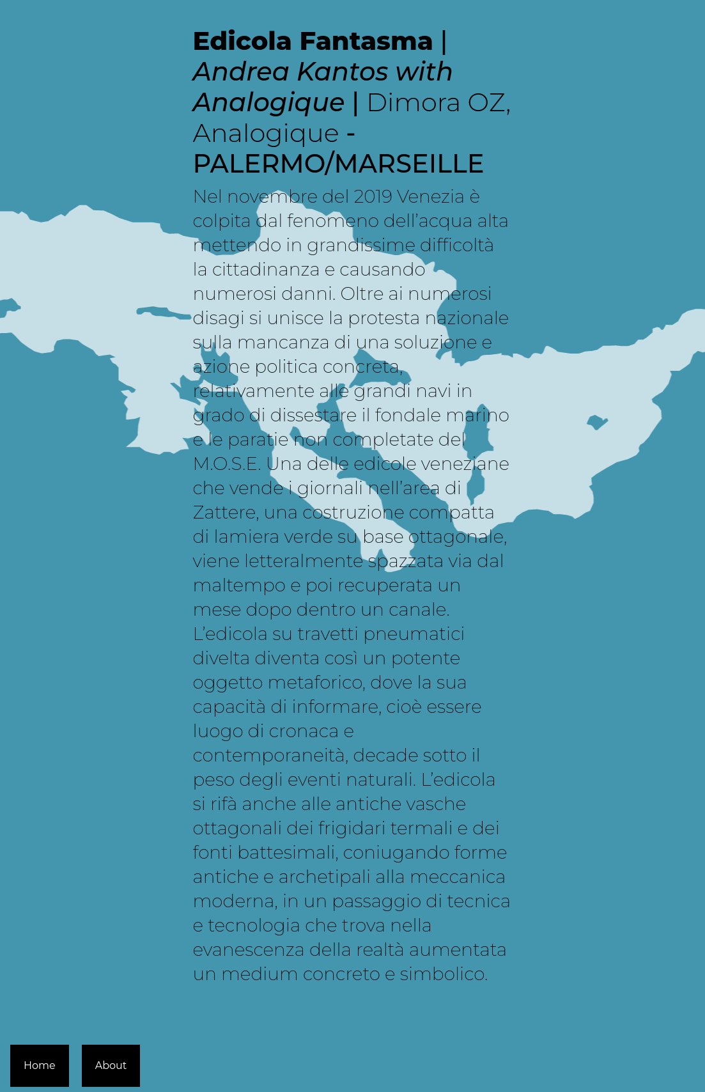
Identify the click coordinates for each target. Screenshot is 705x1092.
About (111, 1065)
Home (40, 1065)
